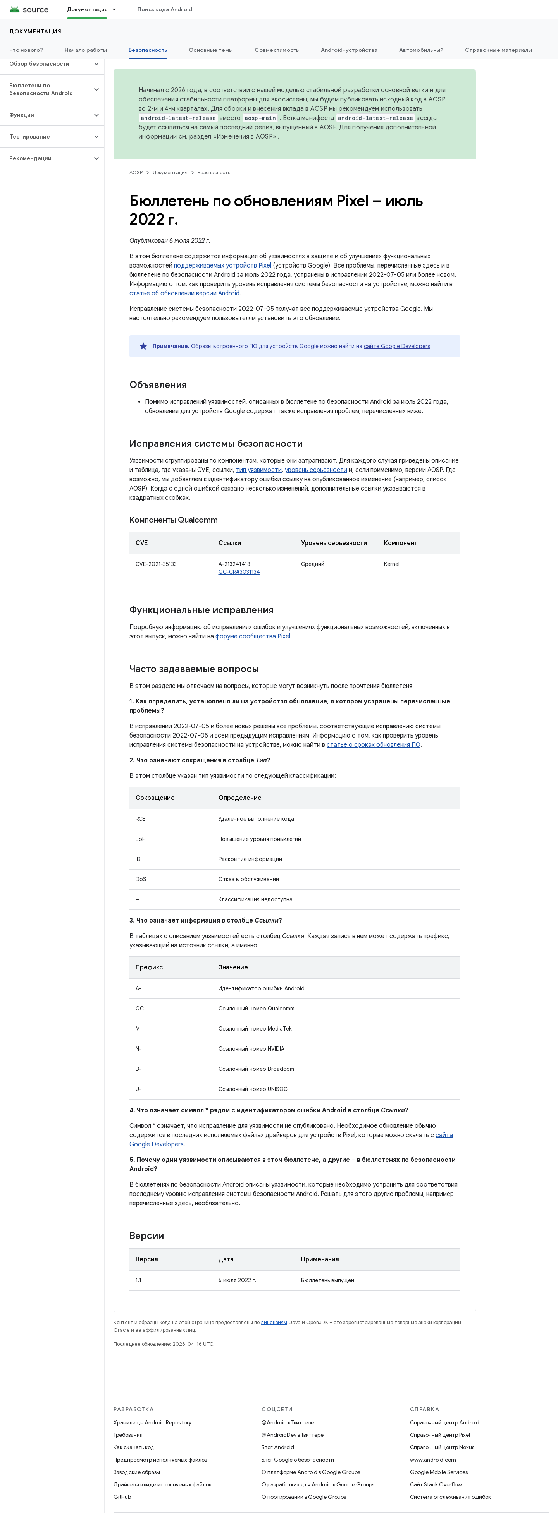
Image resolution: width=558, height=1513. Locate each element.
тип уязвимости (259, 470)
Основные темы (211, 49)
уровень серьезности (316, 470)
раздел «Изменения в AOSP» (232, 137)
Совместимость (277, 49)
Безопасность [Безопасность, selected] (148, 49)
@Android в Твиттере (288, 1422)
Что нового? (26, 49)
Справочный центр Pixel (440, 1434)
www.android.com (433, 1459)
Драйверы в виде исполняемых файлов (162, 1484)
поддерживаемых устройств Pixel (222, 265)
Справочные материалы (498, 49)
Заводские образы (137, 1471)
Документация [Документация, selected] (87, 9)
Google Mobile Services (439, 1471)
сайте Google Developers (397, 346)
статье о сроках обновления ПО (373, 745)
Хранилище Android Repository (152, 1422)
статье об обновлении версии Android (184, 293)
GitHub (122, 1496)
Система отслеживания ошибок (450, 1496)
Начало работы (86, 49)
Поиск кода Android (165, 9)
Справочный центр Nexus (442, 1447)
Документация (35, 31)
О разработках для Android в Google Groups (318, 1484)
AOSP (136, 172)
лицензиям (274, 1322)
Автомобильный (421, 49)
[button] (46, 64)
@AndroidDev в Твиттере (293, 1434)
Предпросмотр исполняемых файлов (160, 1459)
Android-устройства (349, 49)
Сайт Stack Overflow (436, 1484)
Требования (128, 1434)
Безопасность (214, 172)
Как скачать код (134, 1447)
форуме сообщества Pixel (252, 636)
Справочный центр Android (444, 1422)
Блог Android (278, 1447)
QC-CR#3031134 (239, 571)
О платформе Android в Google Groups (311, 1471)
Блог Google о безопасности (298, 1459)
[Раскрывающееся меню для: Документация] (117, 9)
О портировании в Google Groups (304, 1496)
